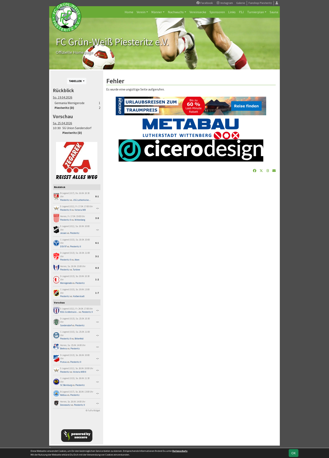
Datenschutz (179, 450)
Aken (77, 259)
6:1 (97, 242)
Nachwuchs (176, 12)
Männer (156, 12)
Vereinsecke (198, 12)
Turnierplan (255, 12)
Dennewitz (65, 404)
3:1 (97, 256)
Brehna (63, 348)
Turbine (76, 269)
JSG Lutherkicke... (82, 200)
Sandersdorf (66, 325)
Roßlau (63, 395)
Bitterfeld (79, 338)
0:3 (97, 267)
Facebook (204, 3)
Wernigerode (66, 283)
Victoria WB (80, 209)
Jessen (63, 233)
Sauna (274, 12)
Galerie (240, 3)
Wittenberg (80, 219)
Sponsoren (217, 12)
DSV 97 (63, 246)
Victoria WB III (79, 371)
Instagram (224, 3)
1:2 (97, 279)
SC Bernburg (66, 385)
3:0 (97, 218)
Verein (141, 12)
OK (293, 453)
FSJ (241, 12)
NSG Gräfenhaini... (69, 311)
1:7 (97, 292)
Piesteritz (64, 200)
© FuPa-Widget (93, 410)
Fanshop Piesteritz (260, 3)
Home (129, 12)
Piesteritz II (65, 209)
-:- (97, 208)
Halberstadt (79, 296)
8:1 (97, 196)
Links (232, 12)
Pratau (63, 361)
